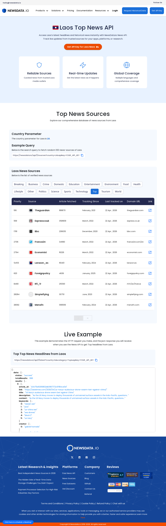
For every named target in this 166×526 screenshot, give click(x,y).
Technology (82, 191)
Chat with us (118, 503)
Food (126, 184)
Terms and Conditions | (52, 503)
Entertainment (92, 184)
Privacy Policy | (73, 503)
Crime (46, 184)
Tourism (105, 191)
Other (31, 191)
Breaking (19, 184)
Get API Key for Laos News (83, 46)
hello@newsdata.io (12, 3)
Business (33, 184)
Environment (111, 184)
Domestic (59, 184)
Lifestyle (18, 191)
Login (115, 10)
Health (137, 184)
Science (55, 191)
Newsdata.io (75, 524)
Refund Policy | (104, 503)
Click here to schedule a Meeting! (18, 522)
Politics (42, 191)
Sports (67, 191)
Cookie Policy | (88, 503)
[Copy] (82, 155)
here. (83, 517)
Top (95, 191)
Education (74, 184)
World (118, 191)
